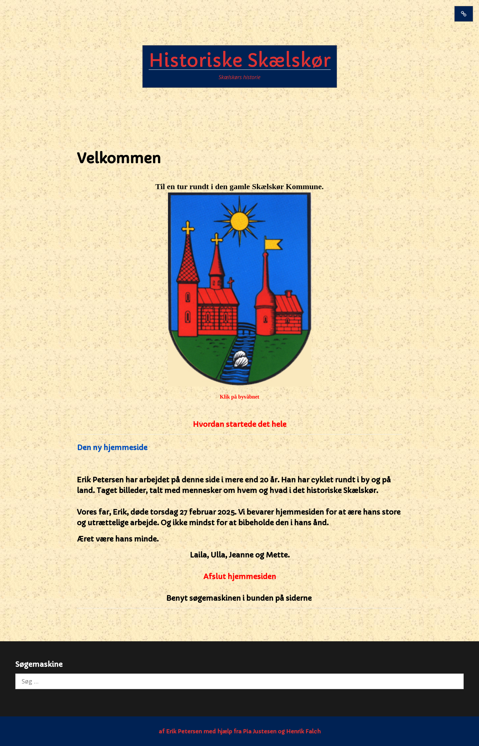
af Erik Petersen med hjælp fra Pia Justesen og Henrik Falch (240, 731)
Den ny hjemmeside (112, 447)
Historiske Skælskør (240, 60)
